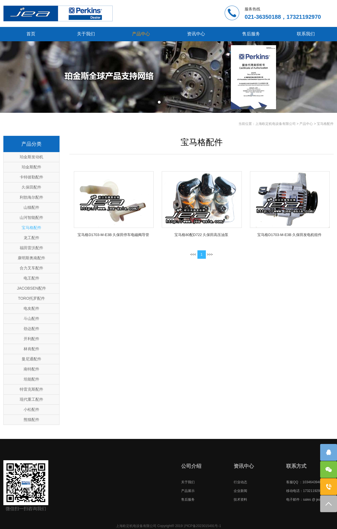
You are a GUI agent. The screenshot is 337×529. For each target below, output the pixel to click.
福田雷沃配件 (31, 248)
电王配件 (31, 278)
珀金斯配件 (31, 167)
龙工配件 (31, 237)
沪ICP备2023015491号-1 (202, 526)
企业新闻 (240, 491)
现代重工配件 (31, 399)
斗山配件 (31, 318)
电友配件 (31, 308)
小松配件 (31, 409)
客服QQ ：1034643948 (303, 482)
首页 (30, 33)
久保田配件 (31, 187)
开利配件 (31, 338)
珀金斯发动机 (31, 157)
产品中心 (141, 33)
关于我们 (86, 33)
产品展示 (188, 491)
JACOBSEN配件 (31, 288)
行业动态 (240, 482)
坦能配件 (31, 379)
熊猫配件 (31, 419)
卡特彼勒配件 (31, 177)
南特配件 (31, 369)
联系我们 (306, 33)
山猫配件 (31, 207)
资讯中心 (196, 33)
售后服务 (251, 33)
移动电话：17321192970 (305, 491)
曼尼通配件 (31, 359)
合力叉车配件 (31, 268)
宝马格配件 (325, 124)
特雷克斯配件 (31, 389)
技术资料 (240, 499)
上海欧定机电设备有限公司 (275, 124)
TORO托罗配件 (31, 298)
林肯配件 (31, 349)
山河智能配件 (31, 217)
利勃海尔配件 (31, 197)
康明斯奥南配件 (31, 258)
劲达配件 (31, 328)
